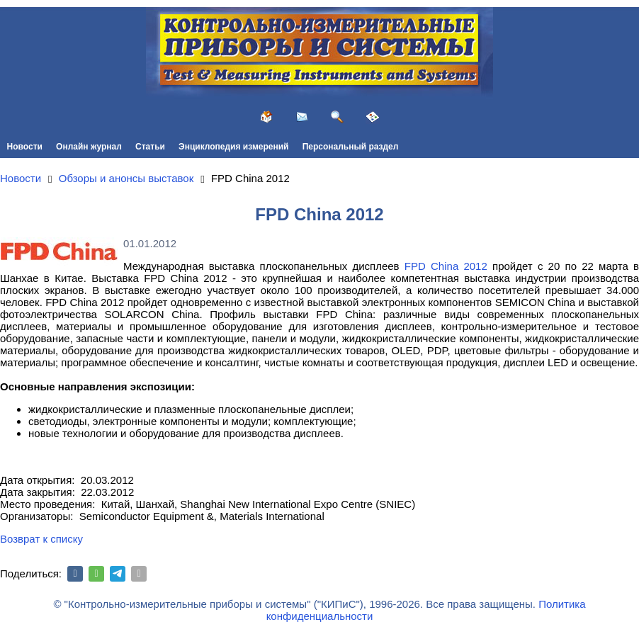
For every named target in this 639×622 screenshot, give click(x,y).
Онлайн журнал (89, 147)
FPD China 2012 (446, 266)
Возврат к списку (41, 539)
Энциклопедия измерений (233, 147)
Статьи (150, 147)
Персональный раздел (350, 147)
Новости (25, 147)
